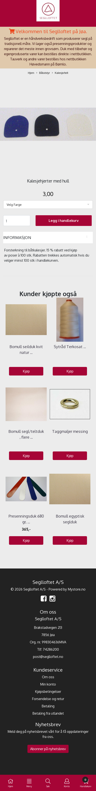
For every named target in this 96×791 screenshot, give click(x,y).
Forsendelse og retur (48, 699)
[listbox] (48, 204)
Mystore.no (77, 589)
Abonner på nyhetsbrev (48, 749)
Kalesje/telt (60, 73)
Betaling (48, 706)
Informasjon (17, 237)
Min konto (48, 684)
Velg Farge (14, 204)
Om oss (48, 677)
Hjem (31, 72)
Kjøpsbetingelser (48, 691)
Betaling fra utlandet (48, 713)
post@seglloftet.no (48, 656)
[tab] (48, 237)
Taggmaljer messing (70, 431)
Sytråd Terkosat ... (70, 346)
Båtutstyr (43, 73)
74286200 (51, 649)
